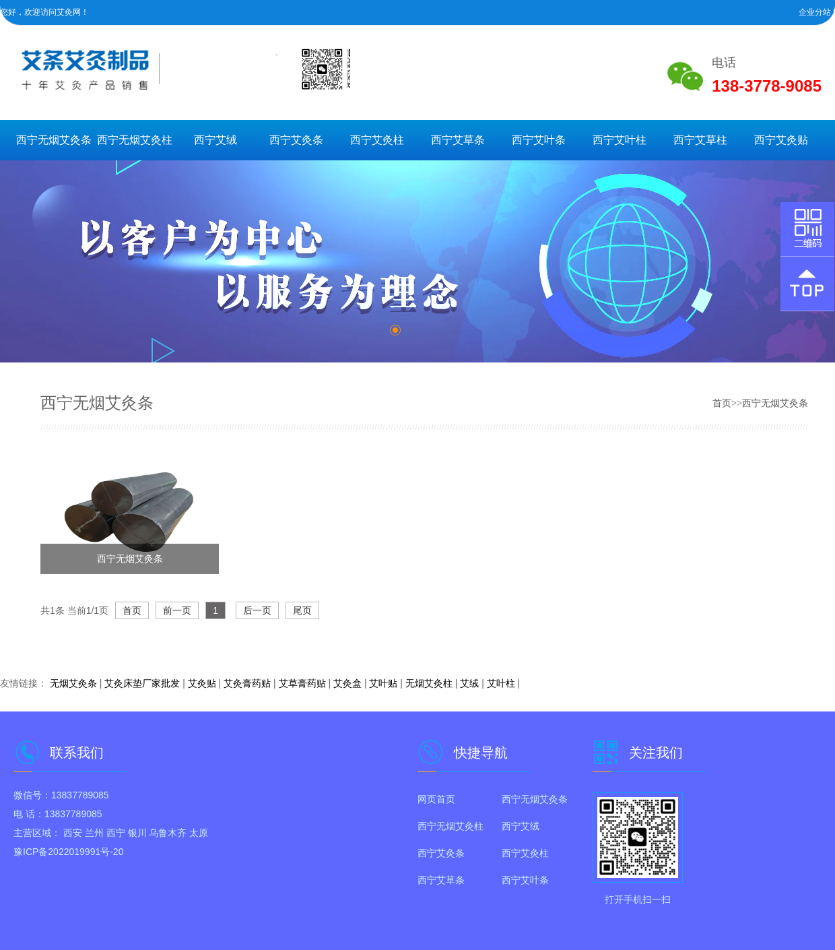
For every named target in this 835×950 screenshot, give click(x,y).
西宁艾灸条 (296, 140)
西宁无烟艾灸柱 (134, 140)
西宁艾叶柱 (619, 140)
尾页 (302, 610)
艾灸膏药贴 (247, 683)
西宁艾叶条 (539, 140)
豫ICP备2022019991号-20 (68, 851)
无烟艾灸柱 (429, 683)
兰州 (94, 832)
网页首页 (436, 799)
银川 (137, 832)
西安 (72, 832)
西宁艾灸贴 (781, 140)
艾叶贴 (383, 683)
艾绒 (469, 683)
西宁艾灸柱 (377, 140)
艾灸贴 (202, 683)
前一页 (177, 610)
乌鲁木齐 (168, 832)
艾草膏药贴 (302, 683)
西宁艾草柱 (700, 140)
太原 (198, 832)
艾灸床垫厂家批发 (142, 683)
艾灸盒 (347, 683)
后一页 (257, 610)
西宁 (115, 832)
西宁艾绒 (215, 140)
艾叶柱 (501, 683)
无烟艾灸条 (73, 683)
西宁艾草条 (458, 140)
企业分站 (815, 12)
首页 (721, 403)
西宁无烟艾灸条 (54, 140)
